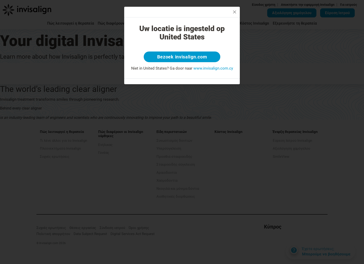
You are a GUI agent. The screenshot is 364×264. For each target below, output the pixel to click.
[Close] (234, 12)
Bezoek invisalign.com (182, 57)
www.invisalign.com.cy (213, 68)
